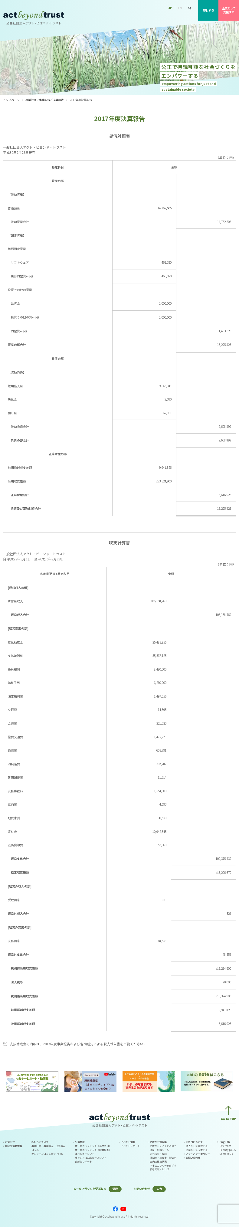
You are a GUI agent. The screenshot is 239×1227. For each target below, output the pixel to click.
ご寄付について (194, 1142)
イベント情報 (178, 16)
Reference (225, 1146)
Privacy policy (228, 1149)
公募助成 (159, 16)
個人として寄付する (197, 1146)
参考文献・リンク (159, 1169)
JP (170, 8)
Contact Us (226, 1153)
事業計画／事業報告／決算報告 (44, 100)
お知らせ (10, 1142)
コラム (35, 1149)
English (225, 1142)
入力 (159, 1189)
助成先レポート (83, 1161)
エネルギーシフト (84, 1153)
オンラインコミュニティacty (47, 1153)
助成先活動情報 (13, 1146)
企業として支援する (229, 10)
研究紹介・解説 (158, 1153)
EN (180, 8)
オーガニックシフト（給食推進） (93, 1149)
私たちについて (139, 16)
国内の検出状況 (158, 1161)
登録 (115, 1189)
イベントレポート (130, 1146)
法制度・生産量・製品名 (163, 1157)
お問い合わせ (193, 1157)
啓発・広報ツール (159, 1149)
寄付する (208, 10)
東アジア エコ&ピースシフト (90, 1157)
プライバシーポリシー (198, 1153)
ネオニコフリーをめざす (163, 1165)
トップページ (11, 100)
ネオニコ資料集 (158, 1142)
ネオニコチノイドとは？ (163, 1146)
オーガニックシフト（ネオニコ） (93, 1146)
